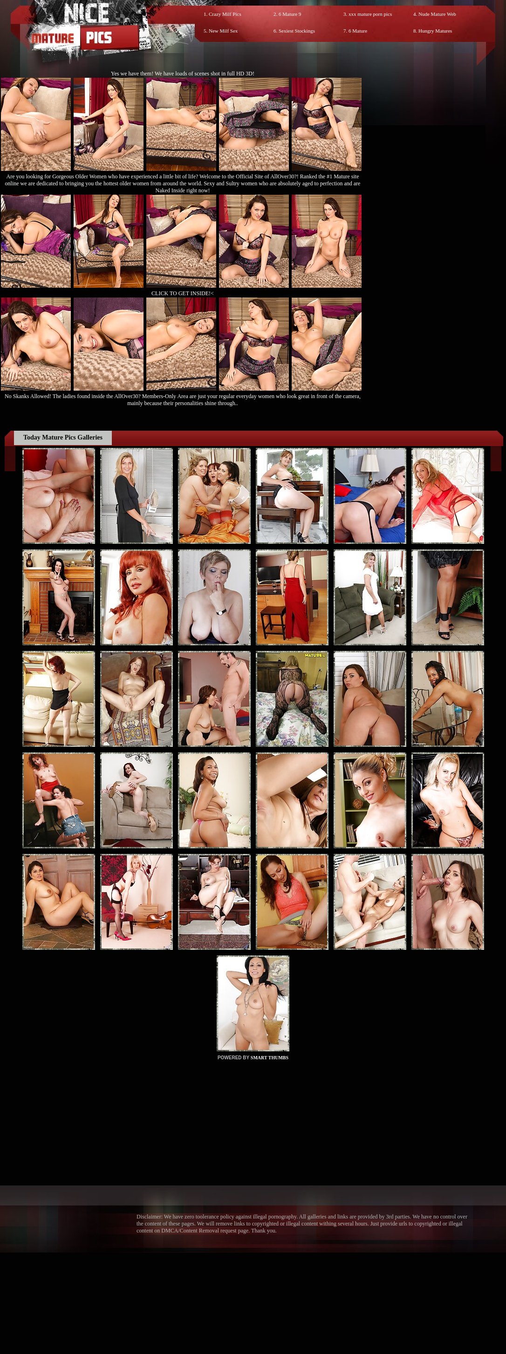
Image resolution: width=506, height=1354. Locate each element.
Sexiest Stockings (297, 31)
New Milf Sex (223, 31)
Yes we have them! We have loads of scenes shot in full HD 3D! (182, 73)
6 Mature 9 (290, 14)
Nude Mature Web (437, 14)
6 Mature (358, 31)
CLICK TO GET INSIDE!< (182, 293)
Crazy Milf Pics (225, 14)
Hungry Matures (435, 31)
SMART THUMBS (269, 1057)
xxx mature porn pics (370, 14)
